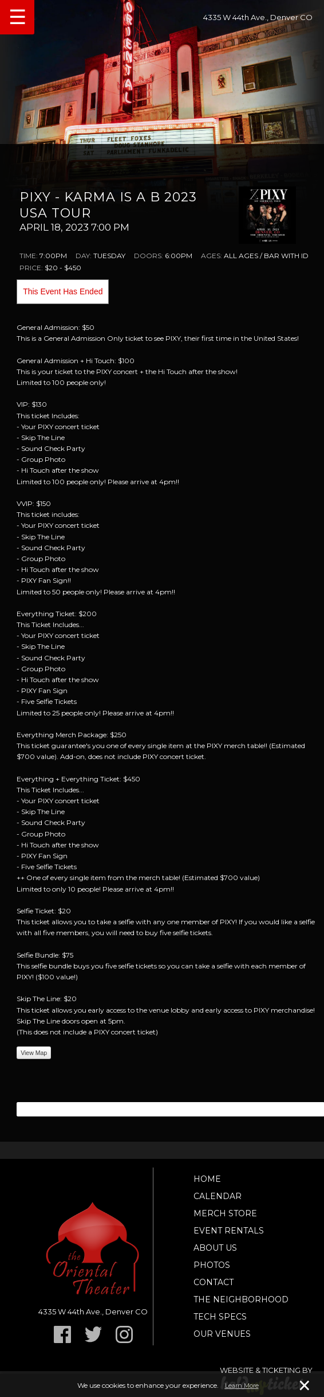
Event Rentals (228, 1230)
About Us (215, 1248)
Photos (211, 1265)
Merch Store (225, 1213)
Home (207, 1179)
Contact (213, 1282)
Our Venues (222, 1334)
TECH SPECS (220, 1317)
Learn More (242, 1386)
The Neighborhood (241, 1299)
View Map (34, 1052)
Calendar (217, 1196)
